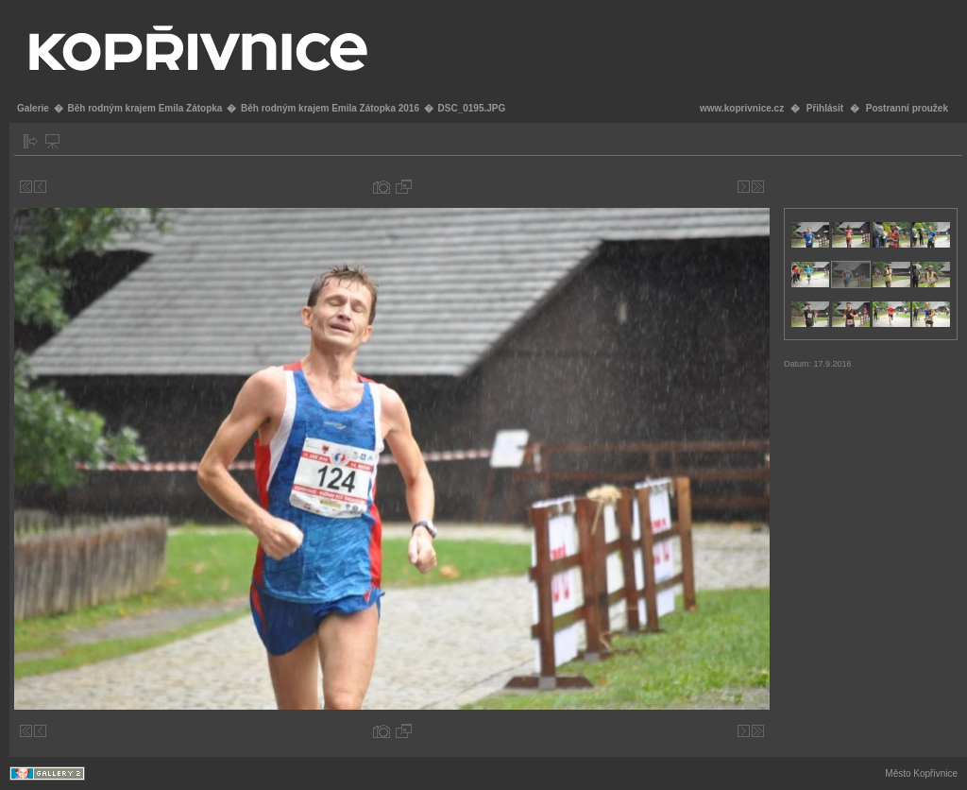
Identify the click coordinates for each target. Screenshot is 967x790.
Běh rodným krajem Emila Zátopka (144, 108)
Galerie (33, 108)
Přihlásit (824, 108)
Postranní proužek (907, 108)
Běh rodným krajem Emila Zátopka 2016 (330, 108)
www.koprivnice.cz (742, 108)
